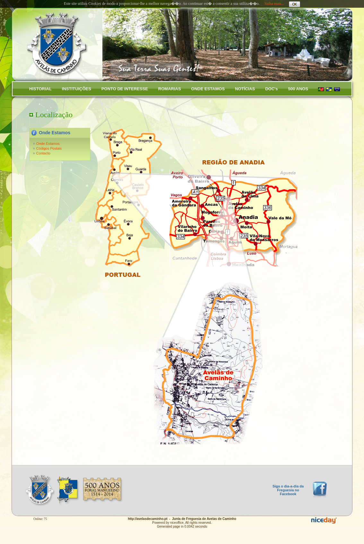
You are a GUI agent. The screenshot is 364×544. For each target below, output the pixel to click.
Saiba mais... (274, 3)
